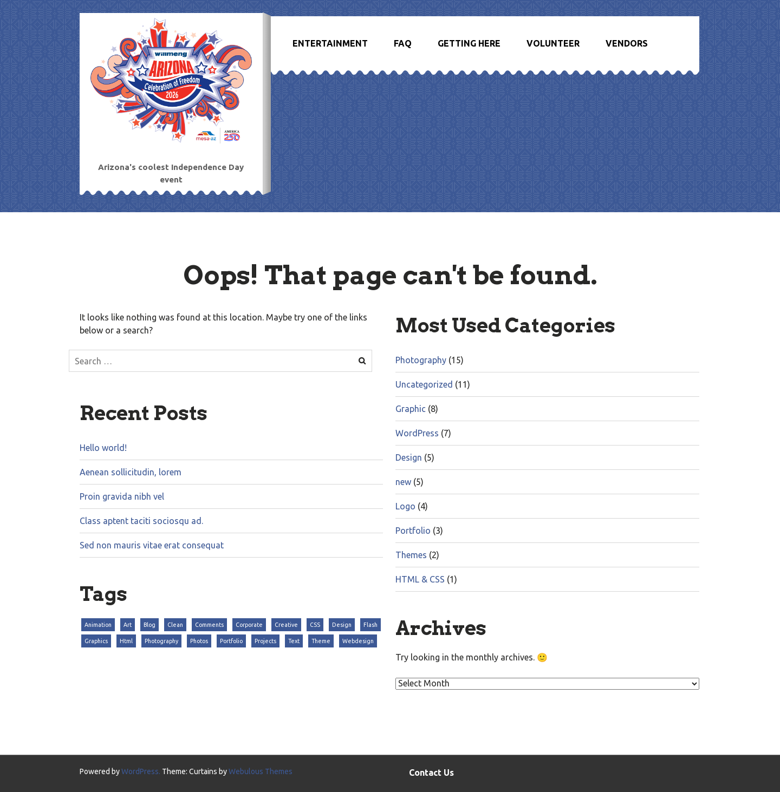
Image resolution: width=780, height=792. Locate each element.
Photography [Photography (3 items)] (161, 641)
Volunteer (553, 43)
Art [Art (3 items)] (127, 624)
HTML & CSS (420, 579)
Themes (411, 555)
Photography (420, 360)
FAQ (403, 43)
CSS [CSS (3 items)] (315, 624)
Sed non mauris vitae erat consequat (152, 545)
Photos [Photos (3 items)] (199, 641)
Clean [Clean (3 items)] (175, 624)
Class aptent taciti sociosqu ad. (141, 521)
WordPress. (140, 771)
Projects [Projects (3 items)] (265, 641)
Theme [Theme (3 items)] (320, 641)
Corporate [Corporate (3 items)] (249, 624)
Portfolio (413, 530)
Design (408, 457)
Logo (405, 506)
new (403, 482)
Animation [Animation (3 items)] (98, 624)
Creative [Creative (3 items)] (286, 624)
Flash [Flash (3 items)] (370, 624)
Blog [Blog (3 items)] (149, 624)
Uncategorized (424, 384)
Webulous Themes (260, 771)
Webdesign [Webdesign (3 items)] (358, 641)
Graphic (410, 409)
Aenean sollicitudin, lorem (130, 472)
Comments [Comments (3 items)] (209, 624)
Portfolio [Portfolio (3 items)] (231, 641)
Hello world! (103, 448)
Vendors (627, 43)
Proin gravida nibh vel (122, 496)
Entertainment (330, 43)
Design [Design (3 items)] (342, 624)
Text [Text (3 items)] (294, 641)
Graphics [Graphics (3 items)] (96, 641)
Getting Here (469, 43)
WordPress (417, 433)
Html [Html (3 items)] (126, 641)
